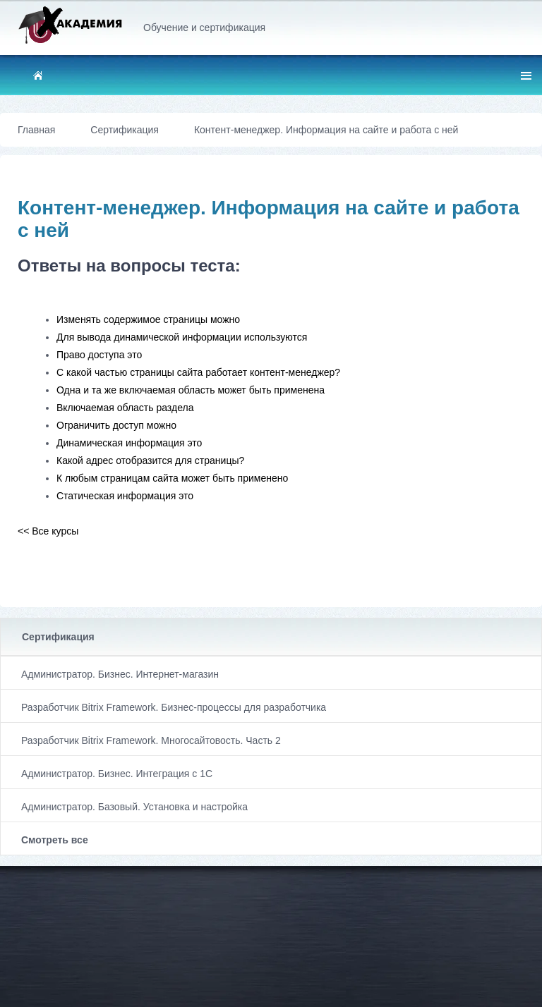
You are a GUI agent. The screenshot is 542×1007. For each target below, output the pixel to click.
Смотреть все (54, 840)
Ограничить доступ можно (116, 425)
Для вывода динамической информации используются (181, 337)
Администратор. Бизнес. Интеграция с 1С (116, 773)
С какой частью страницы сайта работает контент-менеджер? (198, 372)
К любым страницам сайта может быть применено (172, 478)
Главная (36, 129)
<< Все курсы (48, 531)
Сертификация (58, 636)
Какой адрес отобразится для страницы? (150, 460)
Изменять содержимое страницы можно (148, 319)
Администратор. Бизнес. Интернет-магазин (120, 674)
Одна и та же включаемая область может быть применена (190, 390)
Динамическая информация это (129, 442)
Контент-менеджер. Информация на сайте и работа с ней (326, 129)
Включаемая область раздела (124, 407)
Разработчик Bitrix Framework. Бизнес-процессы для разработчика (173, 707)
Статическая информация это (124, 495)
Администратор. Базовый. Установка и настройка (134, 806)
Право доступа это (99, 354)
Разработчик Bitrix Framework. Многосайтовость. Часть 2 (151, 740)
